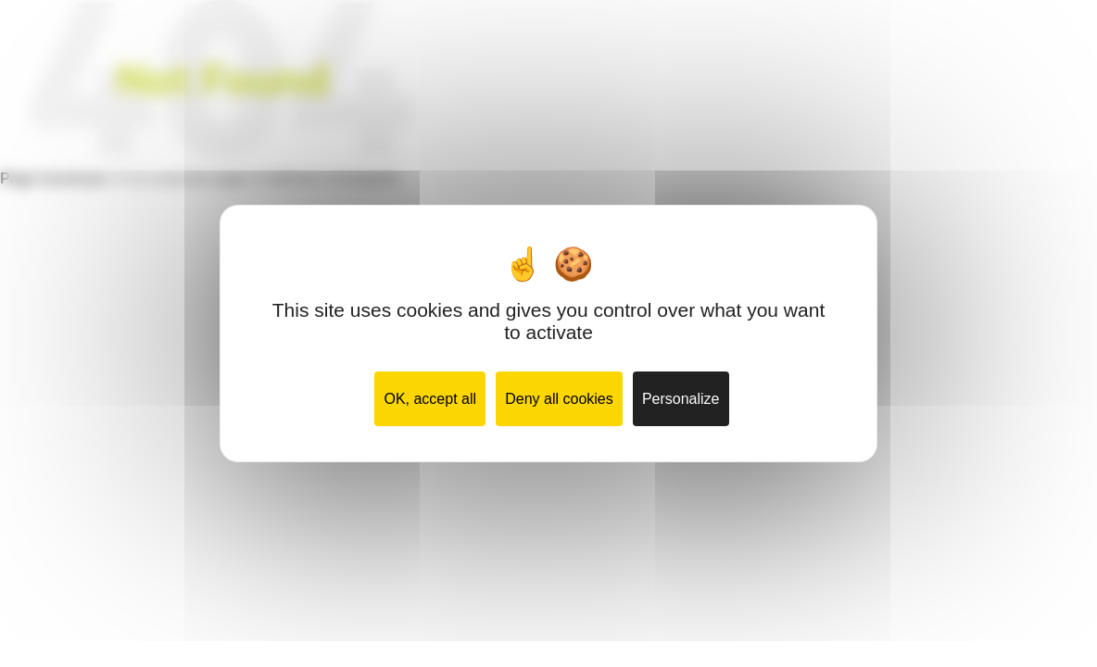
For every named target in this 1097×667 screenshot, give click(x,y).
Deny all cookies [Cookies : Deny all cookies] (559, 399)
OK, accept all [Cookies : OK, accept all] (430, 399)
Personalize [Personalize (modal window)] (681, 399)
